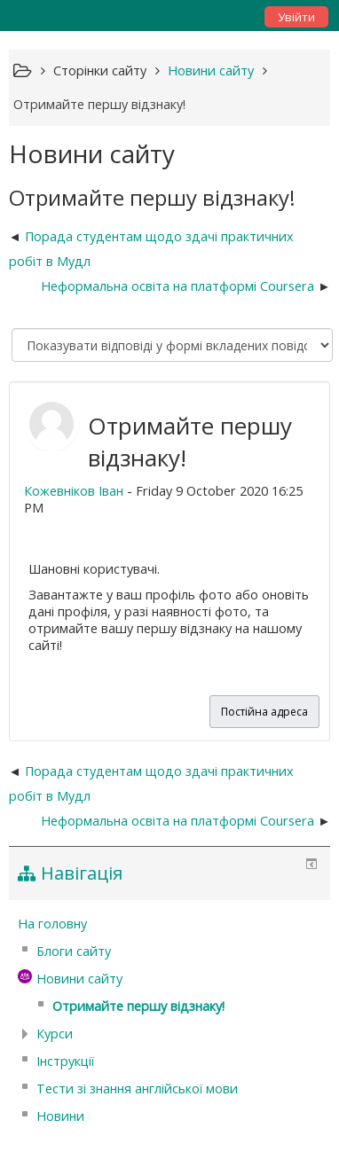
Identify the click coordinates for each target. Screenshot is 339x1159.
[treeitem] (170, 924)
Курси (54, 1033)
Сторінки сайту (99, 70)
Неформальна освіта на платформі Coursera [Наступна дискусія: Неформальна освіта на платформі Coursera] (177, 286)
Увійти (296, 17)
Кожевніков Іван (73, 490)
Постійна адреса (264, 711)
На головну (52, 923)
